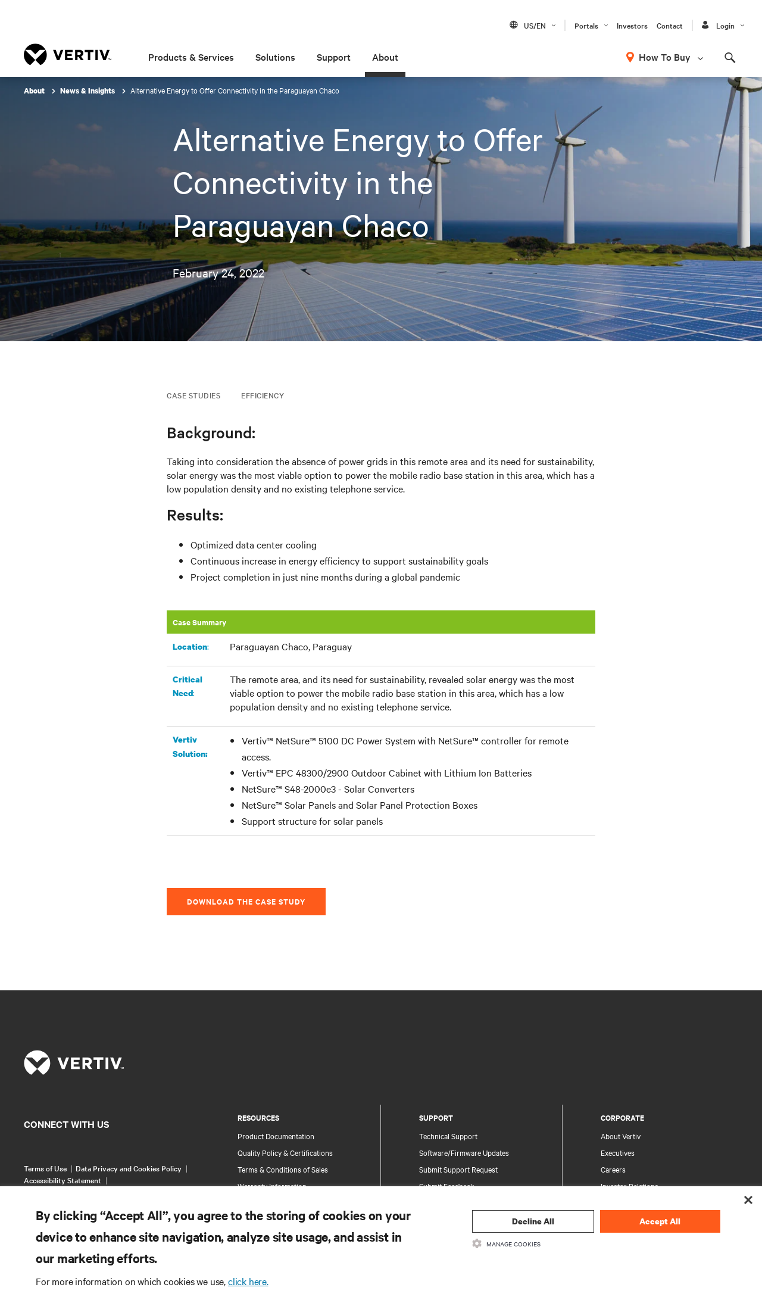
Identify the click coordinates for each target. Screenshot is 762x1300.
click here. (248, 1280)
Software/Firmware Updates (464, 1152)
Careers (613, 1169)
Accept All (659, 1221)
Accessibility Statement (62, 1179)
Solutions (275, 56)
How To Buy (665, 56)
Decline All (533, 1221)
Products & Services (191, 56)
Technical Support (448, 1135)
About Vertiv (621, 1135)
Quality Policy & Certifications (285, 1152)
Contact (670, 25)
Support (334, 56)
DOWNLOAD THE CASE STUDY (246, 901)
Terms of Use (45, 1167)
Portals (586, 25)
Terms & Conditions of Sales (283, 1169)
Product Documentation (276, 1135)
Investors (632, 25)
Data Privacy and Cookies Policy (129, 1167)
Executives (618, 1152)
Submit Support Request (458, 1169)
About (385, 56)
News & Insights (88, 91)
